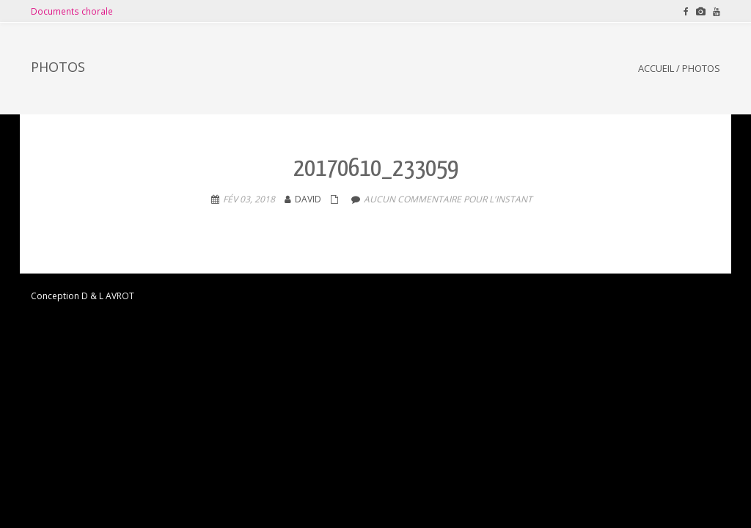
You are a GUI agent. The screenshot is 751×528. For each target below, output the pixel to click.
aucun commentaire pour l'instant (448, 199)
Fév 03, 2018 (249, 199)
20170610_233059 (375, 169)
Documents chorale (72, 11)
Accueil (656, 68)
